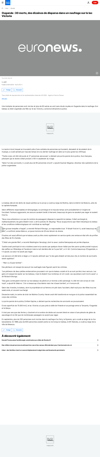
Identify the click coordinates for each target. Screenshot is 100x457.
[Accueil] (2, 8)
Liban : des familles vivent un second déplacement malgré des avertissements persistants (33, 350)
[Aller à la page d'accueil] (7, 2)
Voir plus (4, 99)
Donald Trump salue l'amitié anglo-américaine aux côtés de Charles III (26, 340)
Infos (6, 8)
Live (95, 2)
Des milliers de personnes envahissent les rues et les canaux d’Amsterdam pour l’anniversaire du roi (37, 345)
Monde (13, 8)
